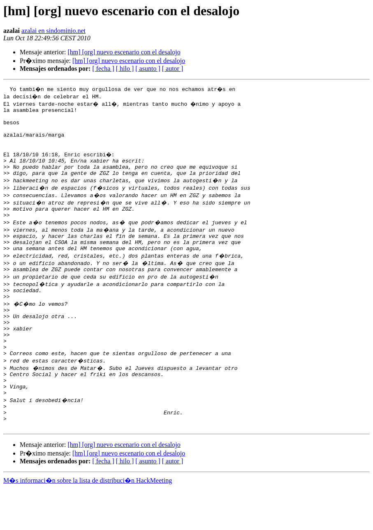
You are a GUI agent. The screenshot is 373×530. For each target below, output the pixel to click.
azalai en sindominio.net (53, 30)
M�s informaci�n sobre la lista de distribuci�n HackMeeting (87, 522)
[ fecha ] (103, 68)
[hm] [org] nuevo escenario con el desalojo (123, 52)
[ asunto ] (147, 68)
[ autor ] (172, 68)
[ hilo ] (125, 68)
